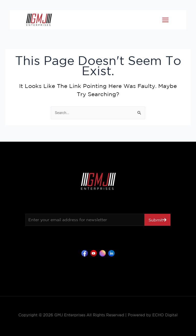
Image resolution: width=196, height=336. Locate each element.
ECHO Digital (165, 315)
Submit (156, 220)
